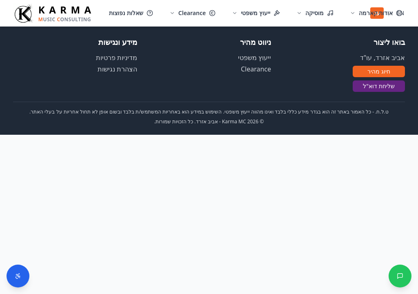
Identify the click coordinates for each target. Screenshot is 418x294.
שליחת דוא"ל (378, 86)
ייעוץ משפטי (254, 57)
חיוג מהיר (378, 71)
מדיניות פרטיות (116, 57)
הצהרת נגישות (117, 69)
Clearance (256, 69)
